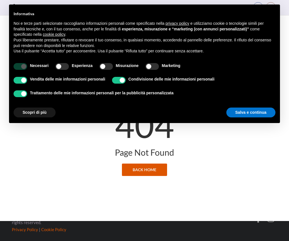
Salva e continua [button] (250, 112)
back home (144, 152)
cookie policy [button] (54, 34)
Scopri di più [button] (35, 112)
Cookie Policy (53, 229)
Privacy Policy (25, 229)
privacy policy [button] (177, 23)
